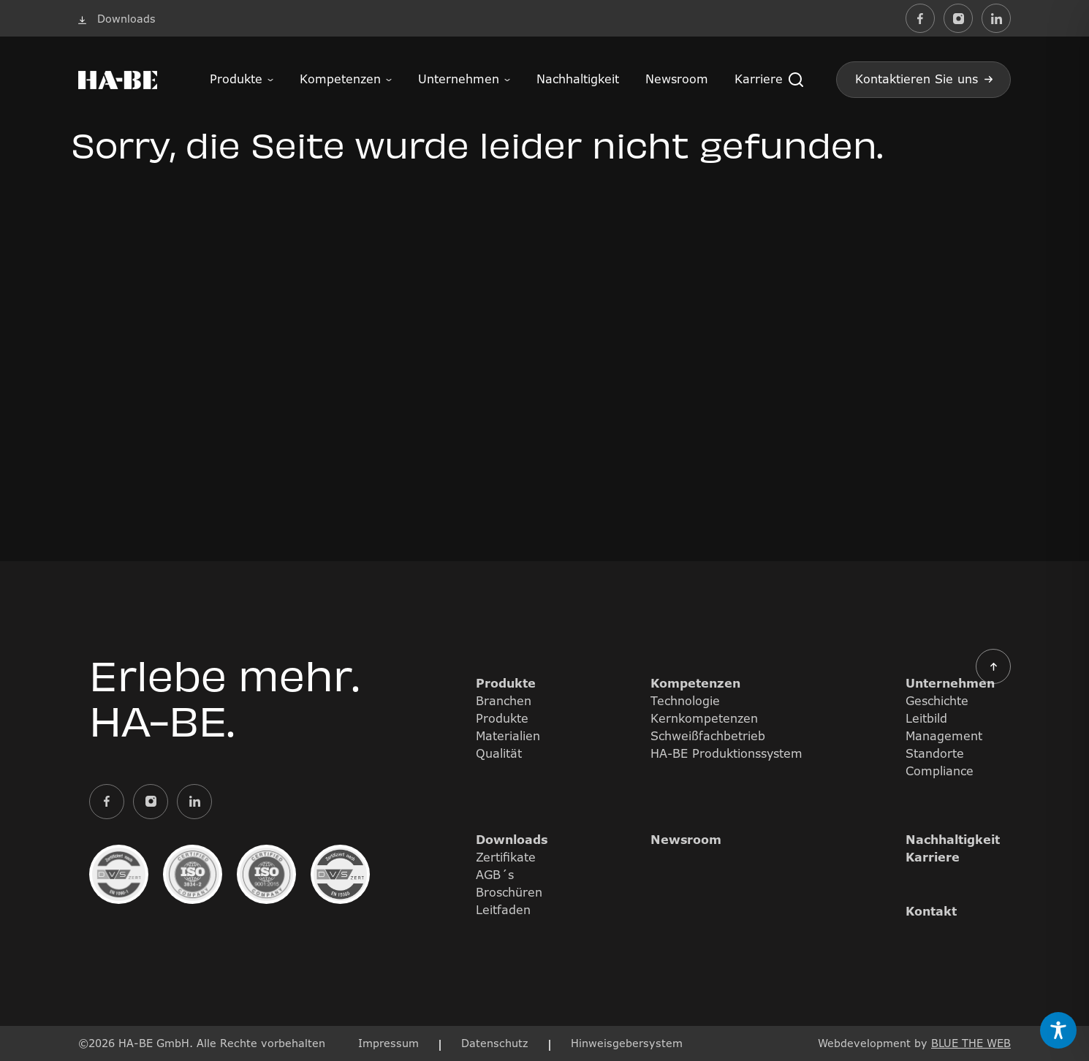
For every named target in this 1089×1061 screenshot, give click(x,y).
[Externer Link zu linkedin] (996, 18)
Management (944, 736)
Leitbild (926, 718)
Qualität (499, 753)
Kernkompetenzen (704, 718)
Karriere (759, 79)
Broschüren (509, 892)
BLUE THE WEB (971, 1043)
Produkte (236, 79)
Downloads (511, 840)
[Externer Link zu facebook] (920, 18)
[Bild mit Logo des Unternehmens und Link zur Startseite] (117, 79)
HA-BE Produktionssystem (726, 753)
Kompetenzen (340, 79)
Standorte (935, 753)
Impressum (388, 1043)
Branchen (503, 701)
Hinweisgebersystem (627, 1043)
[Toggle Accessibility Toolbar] (1058, 1030)
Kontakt (931, 911)
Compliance (940, 771)
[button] (796, 79)
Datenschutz (494, 1043)
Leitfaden (503, 910)
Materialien (508, 736)
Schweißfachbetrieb (707, 736)
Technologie (685, 701)
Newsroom (676, 79)
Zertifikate (506, 857)
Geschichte (937, 701)
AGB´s (495, 875)
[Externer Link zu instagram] (958, 18)
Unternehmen (458, 79)
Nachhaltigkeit (577, 79)
